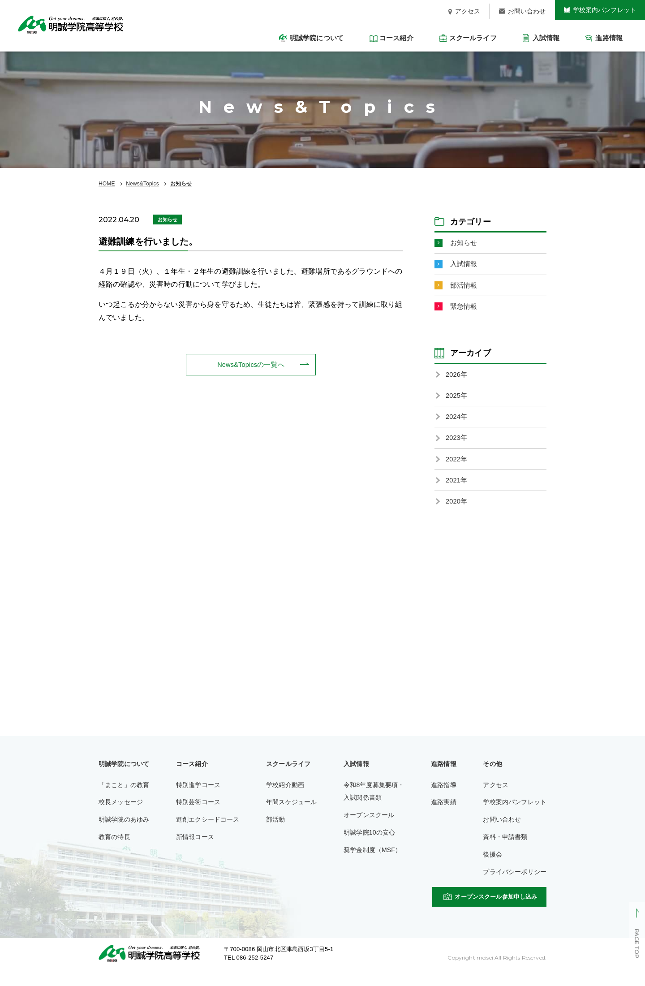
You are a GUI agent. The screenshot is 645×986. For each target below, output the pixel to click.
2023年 (457, 446)
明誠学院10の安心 (369, 844)
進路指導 (443, 797)
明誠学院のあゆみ (124, 831)
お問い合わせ (502, 831)
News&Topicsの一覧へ (251, 365)
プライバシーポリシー (514, 884)
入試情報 (464, 265)
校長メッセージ (121, 814)
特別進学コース (198, 797)
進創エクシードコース (208, 831)
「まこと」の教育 (124, 797)
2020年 (457, 513)
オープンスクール (369, 827)
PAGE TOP (636, 944)
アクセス (495, 797)
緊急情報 (464, 310)
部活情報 (464, 288)
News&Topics (142, 184)
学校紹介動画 (285, 797)
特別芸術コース (198, 814)
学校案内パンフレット (514, 814)
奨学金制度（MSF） (372, 862)
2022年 (457, 468)
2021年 (457, 491)
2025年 (457, 401)
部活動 (275, 831)
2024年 (457, 423)
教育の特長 (114, 849)
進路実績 (443, 814)
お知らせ (181, 184)
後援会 (492, 866)
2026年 (457, 379)
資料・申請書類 (505, 849)
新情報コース (195, 849)
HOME (107, 184)
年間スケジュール (291, 814)
